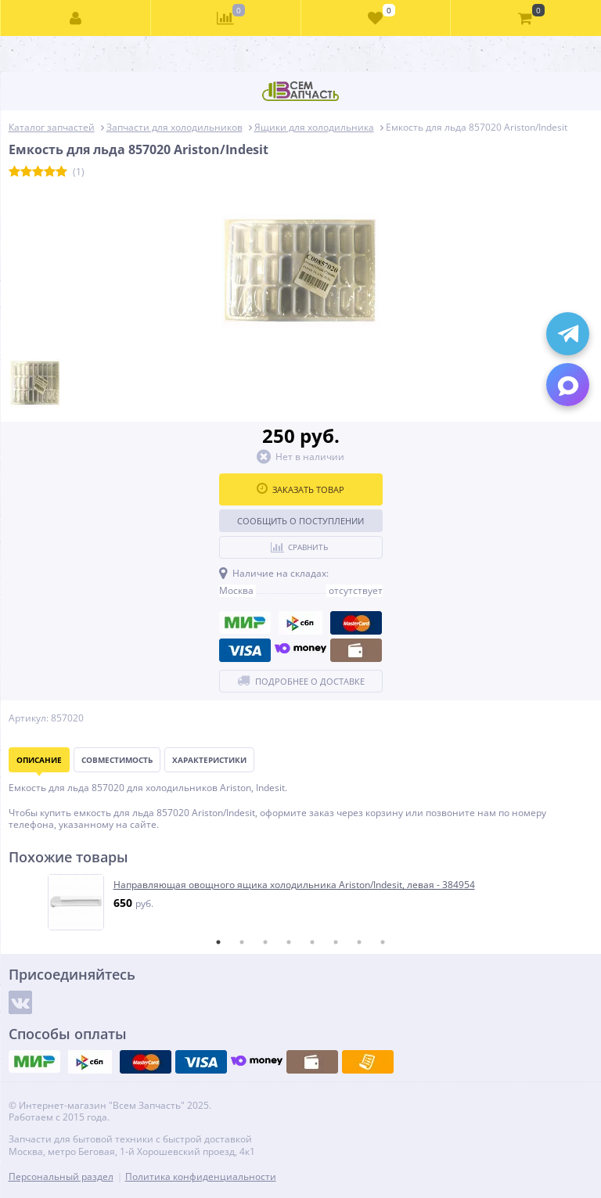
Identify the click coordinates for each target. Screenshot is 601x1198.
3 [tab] (265, 942)
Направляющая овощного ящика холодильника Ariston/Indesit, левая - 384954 (294, 885)
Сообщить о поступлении (300, 521)
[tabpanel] (302, 902)
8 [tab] (382, 942)
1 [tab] (218, 942)
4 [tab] (289, 942)
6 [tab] (336, 942)
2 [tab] (242, 942)
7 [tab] (359, 942)
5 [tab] (312, 942)
